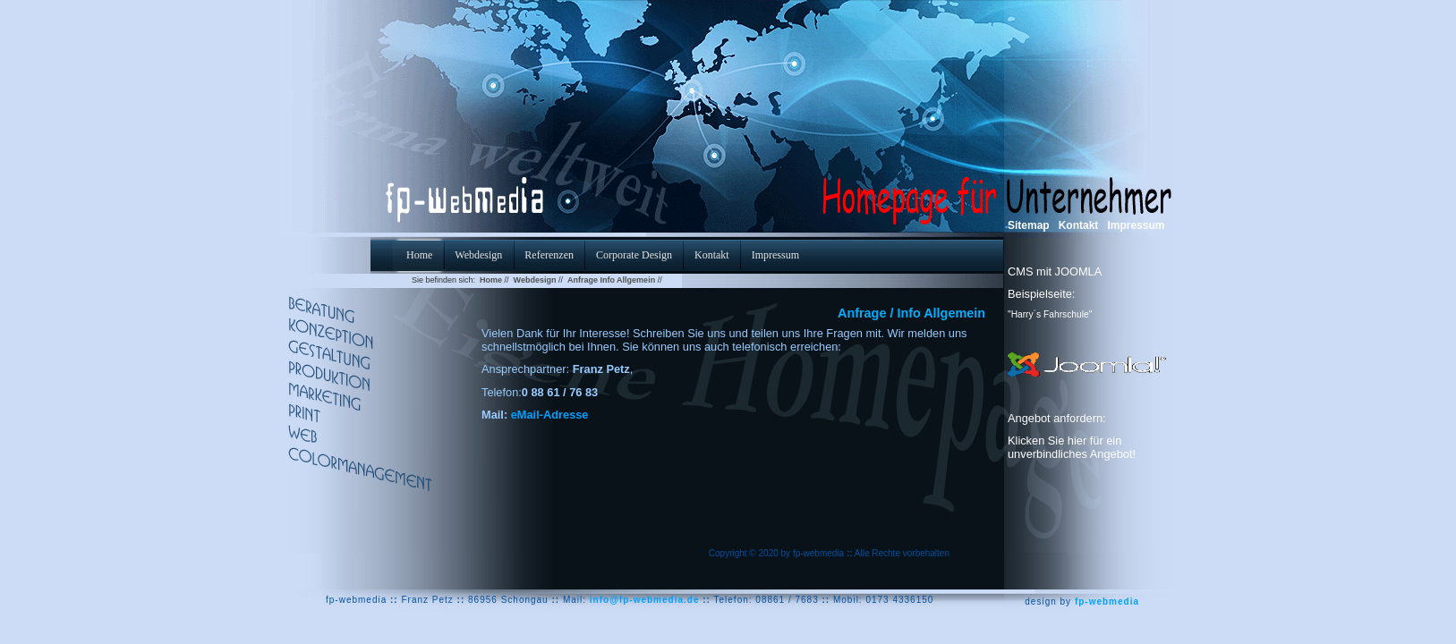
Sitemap (1029, 225)
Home (491, 279)
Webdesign (535, 279)
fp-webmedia (1107, 601)
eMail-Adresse (550, 414)
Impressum (1135, 225)
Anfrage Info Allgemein (611, 279)
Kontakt (1079, 225)
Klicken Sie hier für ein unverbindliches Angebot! (1072, 447)
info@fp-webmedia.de (645, 600)
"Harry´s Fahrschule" (1050, 314)
